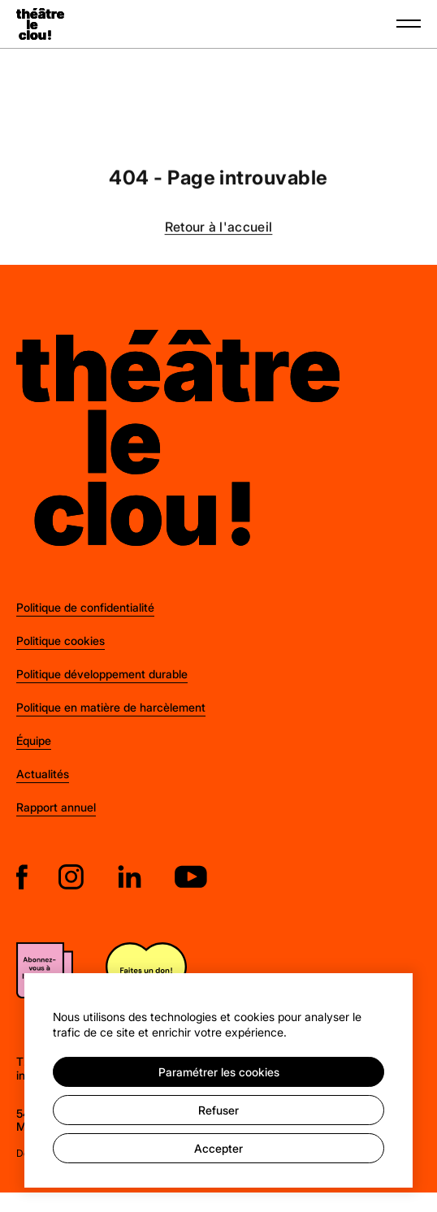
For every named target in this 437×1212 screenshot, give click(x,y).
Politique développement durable (102, 673)
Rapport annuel (56, 807)
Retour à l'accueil (219, 228)
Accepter (218, 1148)
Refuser (218, 1110)
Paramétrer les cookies (218, 1071)
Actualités (42, 773)
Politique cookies (60, 640)
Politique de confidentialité (85, 607)
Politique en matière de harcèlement (111, 707)
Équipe (33, 740)
